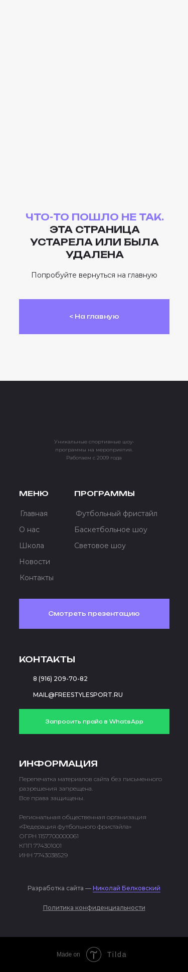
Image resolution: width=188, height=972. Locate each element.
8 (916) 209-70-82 (60, 678)
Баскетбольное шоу (110, 529)
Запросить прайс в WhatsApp (94, 721)
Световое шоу (100, 545)
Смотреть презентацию (94, 613)
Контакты (37, 577)
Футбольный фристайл (116, 513)
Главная (34, 513)
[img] (59, 22)
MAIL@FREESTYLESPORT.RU (78, 694)
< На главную (94, 316)
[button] (150, 25)
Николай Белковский (126, 888)
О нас (29, 529)
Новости (34, 561)
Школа (31, 545)
